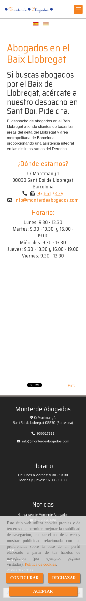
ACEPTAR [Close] (43, 591)
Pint (71, 385)
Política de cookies (40, 564)
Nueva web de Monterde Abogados (43, 514)
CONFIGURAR (24, 578)
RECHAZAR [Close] (64, 578)
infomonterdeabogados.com (47, 200)
